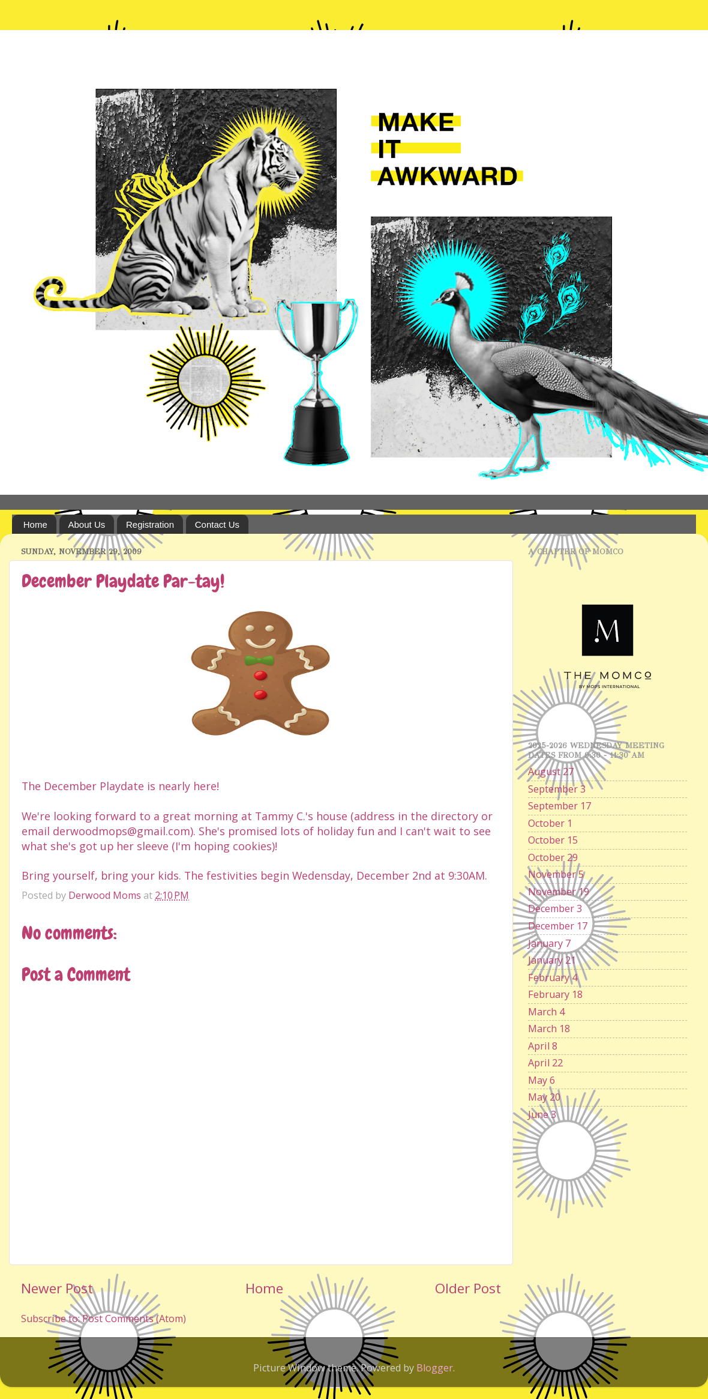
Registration (150, 524)
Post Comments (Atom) (134, 1318)
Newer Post (57, 1288)
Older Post (468, 1288)
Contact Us (217, 524)
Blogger (434, 1367)
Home (35, 524)
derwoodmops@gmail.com (121, 831)
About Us (87, 524)
